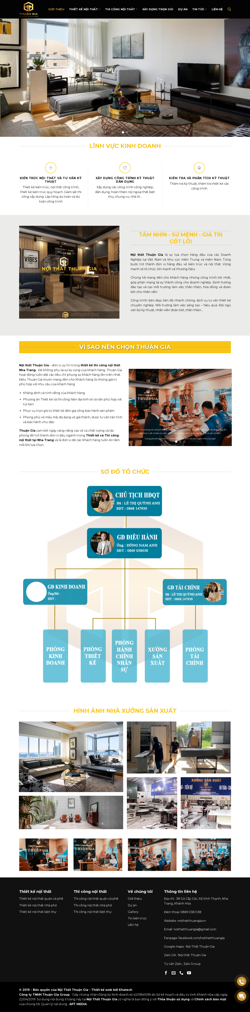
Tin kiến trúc (137, 918)
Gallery (133, 912)
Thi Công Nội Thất (121, 9)
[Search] (229, 9)
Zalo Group (192, 964)
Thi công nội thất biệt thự (92, 912)
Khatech (125, 990)
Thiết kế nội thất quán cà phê (41, 898)
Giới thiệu (56, 9)
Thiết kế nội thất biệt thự (37, 912)
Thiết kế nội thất (84, 9)
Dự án (182, 9)
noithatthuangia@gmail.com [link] (194, 929)
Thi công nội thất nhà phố (93, 905)
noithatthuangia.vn (191, 921)
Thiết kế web (101, 990)
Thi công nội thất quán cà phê (96, 898)
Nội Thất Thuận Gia (200, 946)
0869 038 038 (190, 912)
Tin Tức (199, 9)
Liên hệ (217, 9)
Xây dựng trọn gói (157, 9)
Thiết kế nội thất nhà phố (38, 905)
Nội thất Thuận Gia (192, 955)
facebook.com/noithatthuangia (201, 938)
